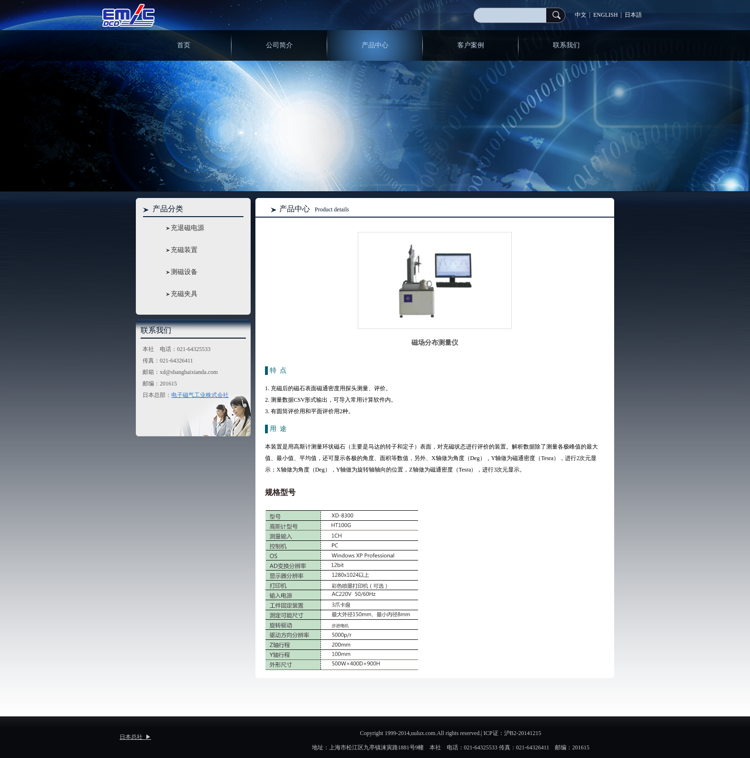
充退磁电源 (187, 227)
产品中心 (375, 45)
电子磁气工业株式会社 (200, 395)
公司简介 (279, 45)
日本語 (633, 14)
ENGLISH (605, 14)
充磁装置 (184, 249)
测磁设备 (184, 271)
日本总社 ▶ (135, 737)
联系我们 (566, 45)
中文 (580, 14)
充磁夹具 (184, 293)
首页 (183, 45)
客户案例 (470, 45)
